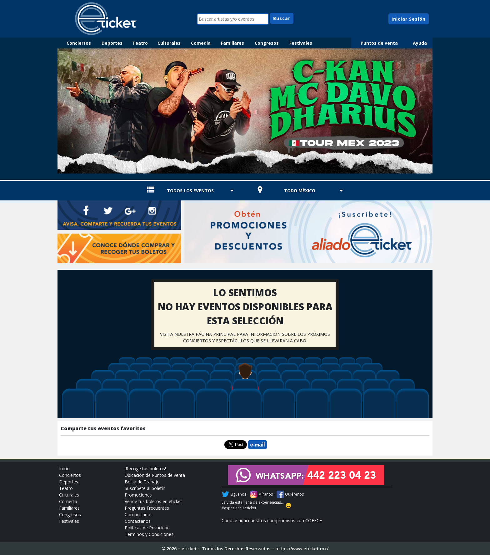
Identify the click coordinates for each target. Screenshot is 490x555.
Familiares (232, 43)
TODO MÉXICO (299, 191)
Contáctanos (138, 521)
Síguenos (238, 494)
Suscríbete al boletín (145, 488)
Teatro (140, 43)
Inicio (64, 469)
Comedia (201, 43)
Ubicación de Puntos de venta (155, 475)
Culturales (169, 43)
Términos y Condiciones (149, 534)
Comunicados (138, 514)
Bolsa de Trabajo (142, 482)
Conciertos (79, 43)
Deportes (112, 43)
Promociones (138, 495)
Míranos (265, 494)
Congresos (267, 43)
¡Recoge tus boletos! (145, 469)
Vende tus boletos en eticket (153, 501)
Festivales (300, 43)
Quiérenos (294, 494)
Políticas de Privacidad (147, 528)
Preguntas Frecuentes (147, 508)
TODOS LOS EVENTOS (190, 191)
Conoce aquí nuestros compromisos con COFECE (272, 520)
